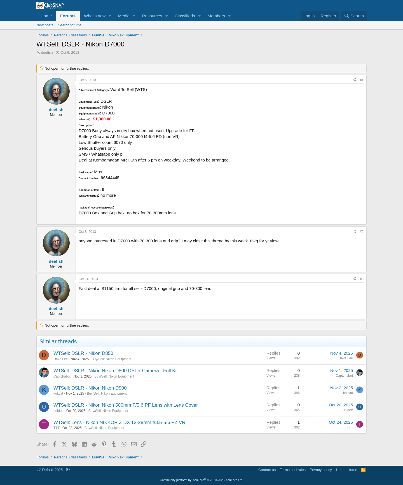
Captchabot (62, 376)
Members (216, 15)
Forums (68, 15)
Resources (152, 15)
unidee (58, 411)
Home (46, 15)
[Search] (354, 16)
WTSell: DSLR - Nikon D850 (83, 353)
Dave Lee (60, 359)
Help (340, 470)
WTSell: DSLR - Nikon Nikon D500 (90, 388)
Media (124, 15)
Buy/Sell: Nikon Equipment (111, 359)
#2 (362, 232)
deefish (47, 52)
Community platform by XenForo (201, 480)
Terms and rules (293, 470)
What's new (95, 15)
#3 (362, 279)
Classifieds (185, 15)
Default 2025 (51, 470)
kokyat (58, 393)
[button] (110, 16)
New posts (44, 25)
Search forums (70, 25)
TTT (56, 428)
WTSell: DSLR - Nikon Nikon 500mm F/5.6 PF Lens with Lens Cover (125, 405)
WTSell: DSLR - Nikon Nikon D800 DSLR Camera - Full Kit (115, 370)
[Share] (354, 80)
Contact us (267, 470)
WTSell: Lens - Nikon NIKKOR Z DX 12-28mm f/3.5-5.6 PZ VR (119, 422)
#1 (362, 80)
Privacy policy (321, 470)
